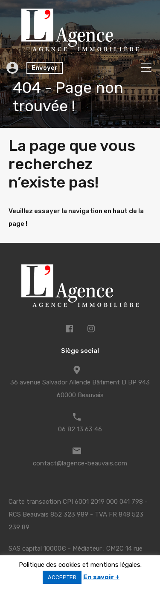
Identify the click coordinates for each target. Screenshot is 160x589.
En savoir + (101, 577)
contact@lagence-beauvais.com (80, 463)
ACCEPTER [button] (62, 577)
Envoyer (45, 68)
